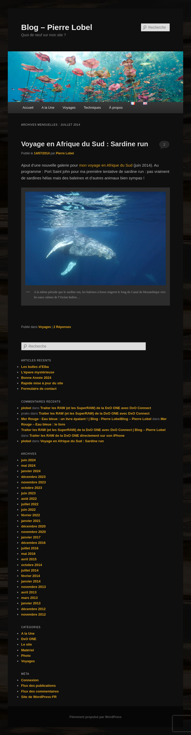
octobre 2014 (31, 565)
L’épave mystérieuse (37, 372)
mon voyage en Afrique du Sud (105, 165)
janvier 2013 (30, 603)
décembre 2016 (33, 543)
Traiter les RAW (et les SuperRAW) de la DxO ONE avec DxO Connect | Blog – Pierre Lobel (93, 430)
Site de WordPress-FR (38, 697)
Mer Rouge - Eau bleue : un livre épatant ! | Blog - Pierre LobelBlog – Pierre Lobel (86, 419)
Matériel (27, 650)
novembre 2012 (33, 614)
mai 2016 (28, 554)
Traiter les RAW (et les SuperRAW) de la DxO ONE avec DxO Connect (95, 408)
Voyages (68, 108)
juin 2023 (28, 493)
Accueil (27, 108)
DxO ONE (28, 639)
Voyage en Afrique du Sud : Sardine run (84, 144)
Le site (26, 644)
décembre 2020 (33, 526)
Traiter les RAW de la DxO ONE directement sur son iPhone (77, 436)
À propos (116, 108)
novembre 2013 (33, 587)
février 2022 (30, 515)
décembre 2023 (33, 477)
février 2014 (30, 576)
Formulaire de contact (38, 389)
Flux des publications (38, 686)
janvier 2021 (30, 521)
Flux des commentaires (40, 691)
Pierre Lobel (65, 153)
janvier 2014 (30, 581)
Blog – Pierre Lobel (56, 27)
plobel (26, 408)
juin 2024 (28, 460)
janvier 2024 (30, 471)
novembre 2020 (33, 532)
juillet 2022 (29, 504)
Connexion (30, 680)
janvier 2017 (30, 537)
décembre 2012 (33, 609)
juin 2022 (28, 510)
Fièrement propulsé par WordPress (95, 717)
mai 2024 (28, 465)
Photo (26, 656)
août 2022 (29, 499)
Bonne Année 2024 (36, 378)
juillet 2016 (29, 548)
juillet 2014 (29, 570)
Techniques (92, 108)
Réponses (62, 327)
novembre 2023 (33, 482)
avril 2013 (28, 592)
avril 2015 (28, 559)
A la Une (48, 108)
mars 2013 (29, 598)
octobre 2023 (31, 488)
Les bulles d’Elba (35, 367)
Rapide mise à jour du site (42, 383)
